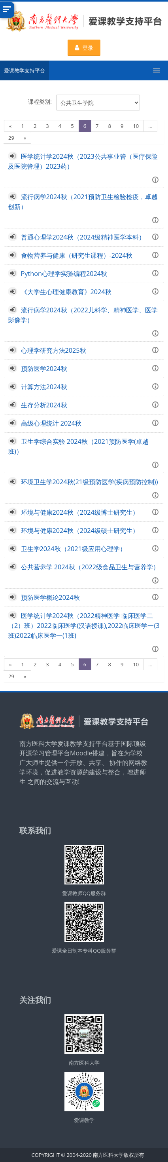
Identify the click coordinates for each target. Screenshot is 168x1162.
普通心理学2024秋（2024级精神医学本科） (83, 237)
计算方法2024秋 (44, 386)
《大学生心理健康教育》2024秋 (66, 291)
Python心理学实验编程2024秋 (64, 273)
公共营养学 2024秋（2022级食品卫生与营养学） (90, 567)
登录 (84, 47)
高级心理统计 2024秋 (51, 423)
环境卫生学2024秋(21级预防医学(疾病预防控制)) (89, 481)
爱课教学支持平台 (24, 70)
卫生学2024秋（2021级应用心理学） (73, 548)
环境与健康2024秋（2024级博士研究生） (80, 512)
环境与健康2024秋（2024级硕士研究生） (80, 530)
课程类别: (40, 101)
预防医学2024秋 (44, 368)
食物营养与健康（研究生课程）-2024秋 (76, 255)
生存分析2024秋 (44, 405)
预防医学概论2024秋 (50, 597)
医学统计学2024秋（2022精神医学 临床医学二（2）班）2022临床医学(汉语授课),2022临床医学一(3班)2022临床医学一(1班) (84, 625)
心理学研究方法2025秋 (53, 350)
